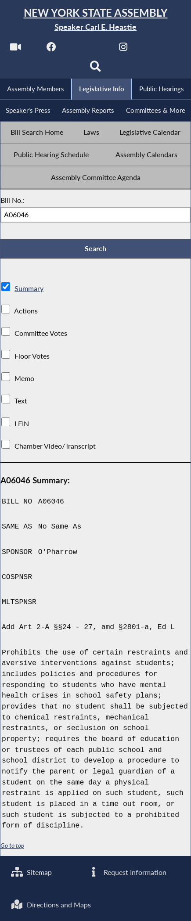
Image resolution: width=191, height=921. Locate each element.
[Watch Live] (15, 49)
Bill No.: (12, 200)
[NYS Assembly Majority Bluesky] (159, 49)
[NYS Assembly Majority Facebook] (51, 49)
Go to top (12, 845)
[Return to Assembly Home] (95, 19)
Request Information (126, 872)
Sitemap (31, 872)
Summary (28, 288)
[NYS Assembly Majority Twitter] (87, 49)
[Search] (95, 69)
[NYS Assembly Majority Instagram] (123, 49)
